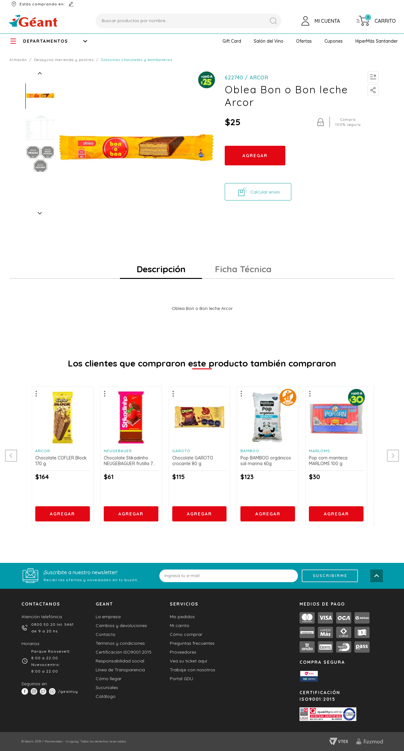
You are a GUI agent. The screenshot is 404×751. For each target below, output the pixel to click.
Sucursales (107, 687)
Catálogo (106, 696)
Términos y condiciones (120, 643)
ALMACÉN (20, 59)
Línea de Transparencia (120, 670)
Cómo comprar (186, 634)
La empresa (108, 616)
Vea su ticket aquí (188, 661)
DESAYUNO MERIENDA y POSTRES (66, 59)
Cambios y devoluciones (121, 625)
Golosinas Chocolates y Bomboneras (136, 59)
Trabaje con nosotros (192, 670)
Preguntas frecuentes (192, 643)
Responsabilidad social (120, 661)
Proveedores (183, 652)
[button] (231, 41)
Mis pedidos (182, 616)
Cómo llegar (109, 678)
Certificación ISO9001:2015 (124, 652)
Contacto (106, 634)
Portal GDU (181, 678)
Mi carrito (179, 625)
